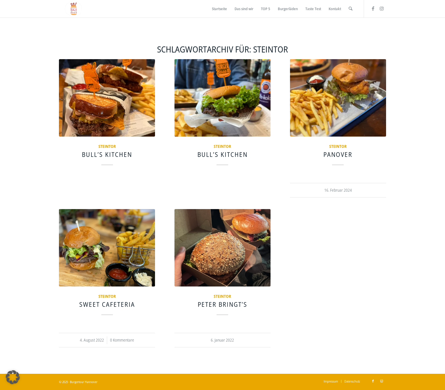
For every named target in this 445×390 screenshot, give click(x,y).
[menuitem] (219, 8)
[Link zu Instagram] (381, 8)
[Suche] (350, 8)
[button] (13, 377)
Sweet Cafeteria (107, 304)
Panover (337, 154)
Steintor (107, 146)
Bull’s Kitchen (107, 154)
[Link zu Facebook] (373, 8)
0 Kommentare (122, 340)
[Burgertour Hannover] (73, 8)
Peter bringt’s (222, 304)
